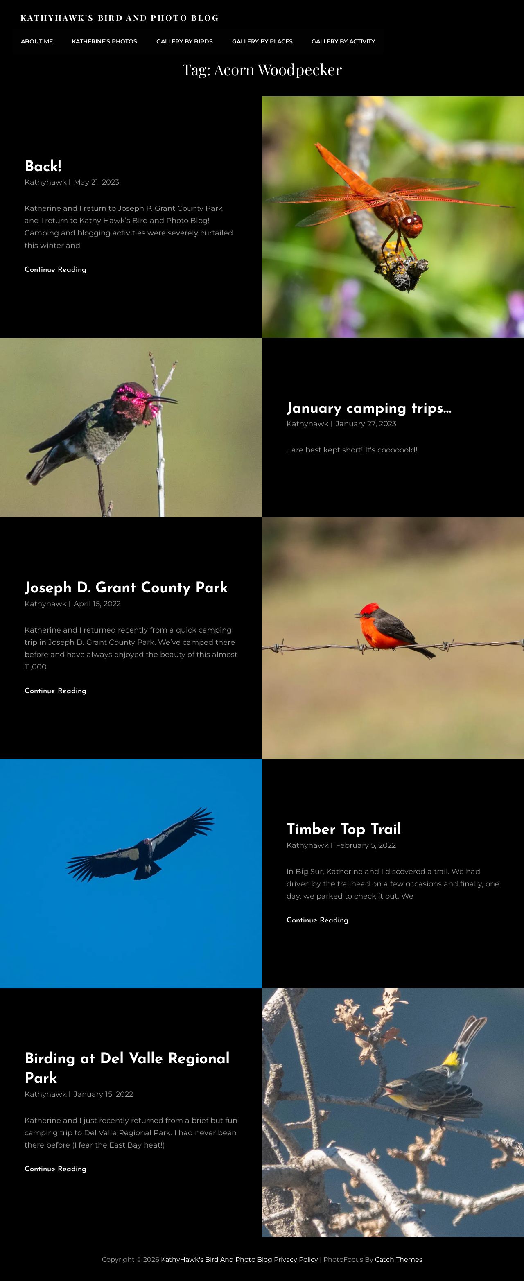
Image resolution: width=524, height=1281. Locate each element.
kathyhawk (46, 180)
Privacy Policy (296, 1258)
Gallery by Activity (340, 40)
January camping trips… (372, 407)
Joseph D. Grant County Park (129, 587)
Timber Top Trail (345, 828)
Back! (43, 165)
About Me (36, 40)
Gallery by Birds (183, 40)
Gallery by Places (260, 40)
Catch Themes (398, 1258)
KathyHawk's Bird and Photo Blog (120, 17)
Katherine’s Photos (103, 40)
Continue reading (62, 267)
